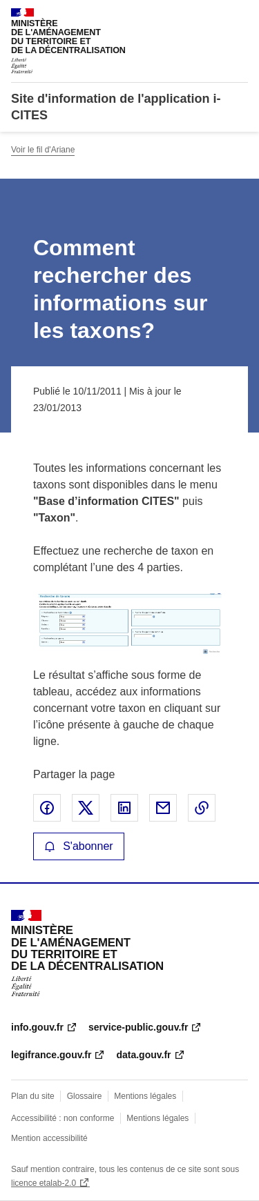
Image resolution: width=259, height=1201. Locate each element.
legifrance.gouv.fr (51, 1054)
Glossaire (84, 1096)
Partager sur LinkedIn (124, 808)
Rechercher (212, 16)
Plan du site (33, 1096)
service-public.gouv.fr (138, 1027)
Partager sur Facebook (47, 808)
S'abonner (78, 846)
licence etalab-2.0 (43, 1183)
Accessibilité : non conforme (62, 1118)
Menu (239, 16)
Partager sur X (85, 808)
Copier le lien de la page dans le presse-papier (201, 808)
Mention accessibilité (49, 1138)
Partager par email (163, 808)
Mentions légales (145, 1096)
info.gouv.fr (37, 1027)
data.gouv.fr (143, 1054)
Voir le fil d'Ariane (43, 150)
